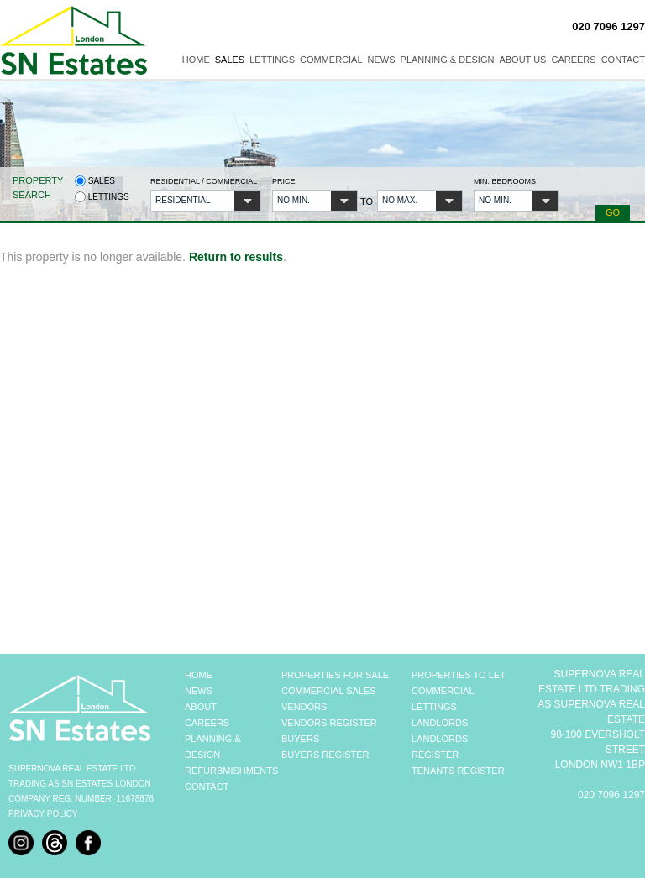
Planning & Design (448, 60)
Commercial (331, 60)
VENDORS (304, 707)
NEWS (198, 691)
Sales (229, 60)
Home (196, 60)
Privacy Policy (42, 813)
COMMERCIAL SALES (328, 691)
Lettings (272, 60)
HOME (198, 675)
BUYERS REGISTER (325, 755)
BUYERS (300, 739)
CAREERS (207, 723)
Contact (623, 60)
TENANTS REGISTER (458, 771)
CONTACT (206, 786)
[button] (205, 201)
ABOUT (201, 707)
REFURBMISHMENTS (231, 771)
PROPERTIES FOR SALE (335, 675)
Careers (573, 60)
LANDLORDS (440, 723)
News (382, 60)
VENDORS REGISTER (329, 723)
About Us (522, 60)
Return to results (236, 257)
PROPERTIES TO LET (459, 675)
